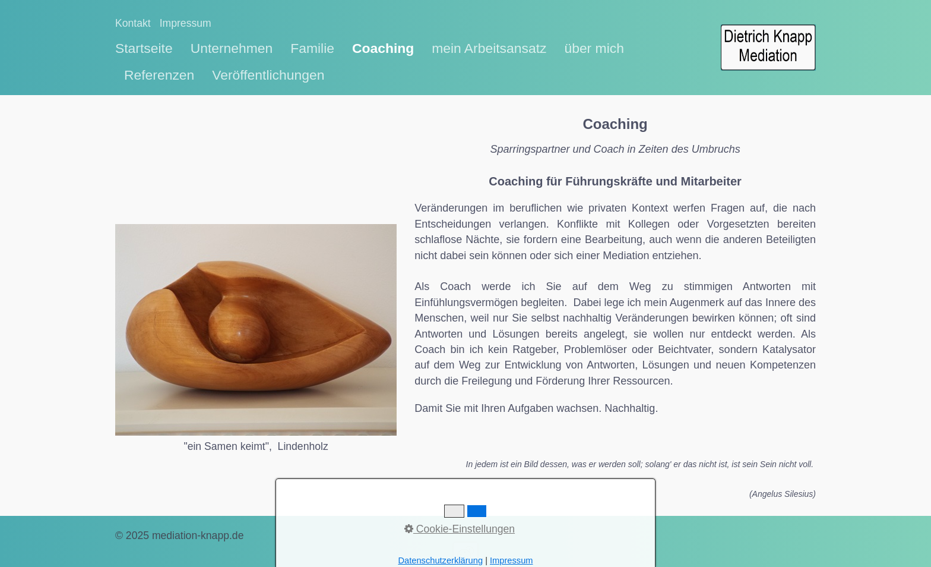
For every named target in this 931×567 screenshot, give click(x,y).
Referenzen (159, 75)
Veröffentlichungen (268, 75)
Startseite (144, 48)
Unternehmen (232, 48)
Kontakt (133, 23)
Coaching (383, 48)
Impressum (185, 23)
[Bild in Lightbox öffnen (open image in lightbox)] (256, 330)
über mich (593, 48)
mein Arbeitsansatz (489, 48)
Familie (312, 48)
